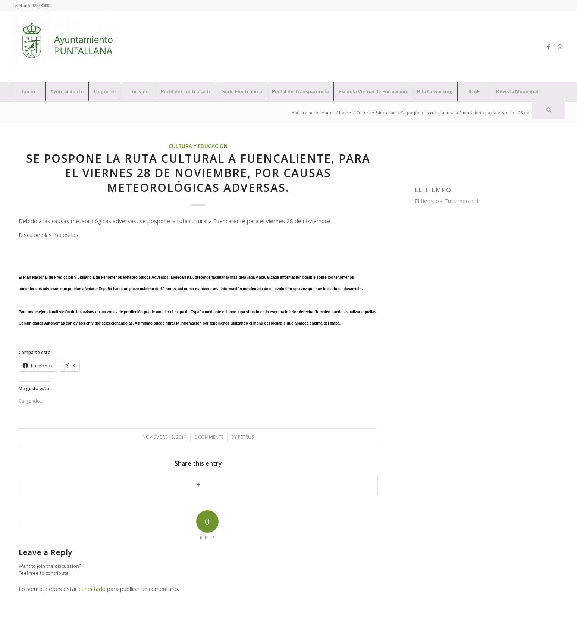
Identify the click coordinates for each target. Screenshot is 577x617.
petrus (246, 437)
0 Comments (208, 437)
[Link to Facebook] (548, 46)
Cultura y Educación (198, 146)
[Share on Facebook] (198, 485)
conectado (92, 588)
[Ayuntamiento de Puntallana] (67, 46)
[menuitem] (28, 91)
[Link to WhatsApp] (559, 46)
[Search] (548, 110)
